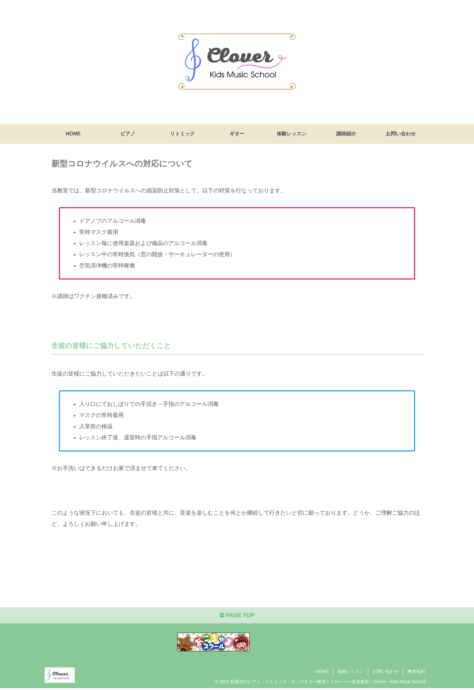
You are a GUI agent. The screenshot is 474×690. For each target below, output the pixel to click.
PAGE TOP (237, 615)
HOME (322, 671)
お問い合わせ (386, 671)
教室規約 (416, 671)
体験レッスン (351, 671)
